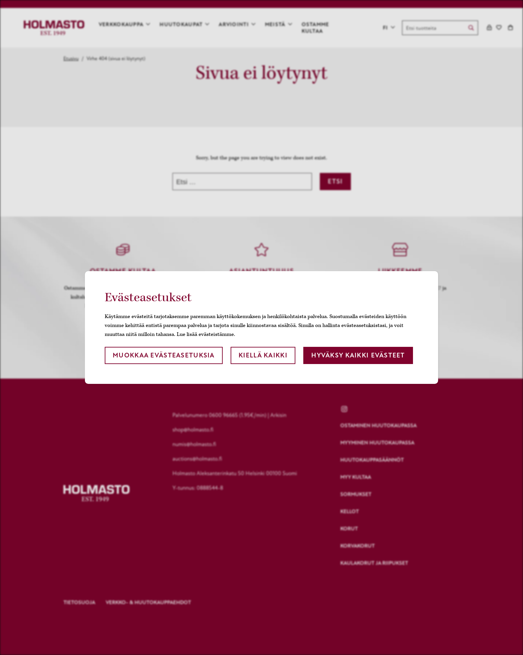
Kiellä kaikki (263, 355)
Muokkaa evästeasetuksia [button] (163, 355)
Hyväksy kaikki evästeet (358, 355)
